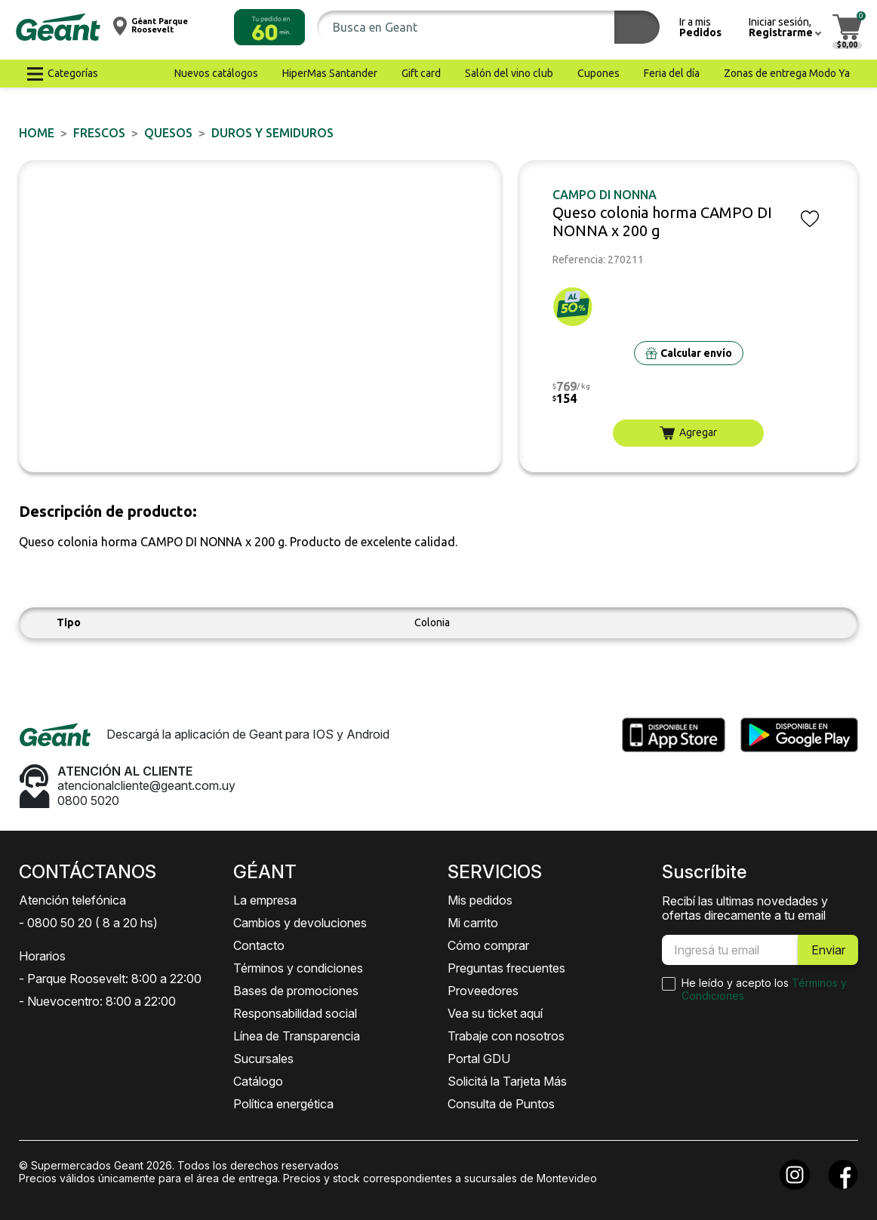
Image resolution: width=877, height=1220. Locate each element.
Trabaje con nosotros (506, 1036)
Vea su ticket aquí (495, 1013)
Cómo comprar (488, 945)
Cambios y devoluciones (300, 923)
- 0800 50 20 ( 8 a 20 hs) (88, 923)
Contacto (259, 945)
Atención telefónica (72, 900)
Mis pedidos (480, 900)
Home (36, 133)
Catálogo (258, 1081)
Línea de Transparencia (296, 1036)
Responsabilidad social (295, 1013)
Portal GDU (479, 1059)
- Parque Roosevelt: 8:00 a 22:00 (110, 979)
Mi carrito (473, 923)
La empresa (265, 900)
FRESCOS (99, 133)
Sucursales (263, 1059)
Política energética (283, 1104)
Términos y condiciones (298, 968)
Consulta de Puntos (501, 1104)
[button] (269, 27)
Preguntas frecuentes (506, 968)
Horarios (42, 956)
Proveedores (483, 991)
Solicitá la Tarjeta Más (507, 1081)
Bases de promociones (295, 991)
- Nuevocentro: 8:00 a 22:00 (97, 1001)
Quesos (168, 133)
